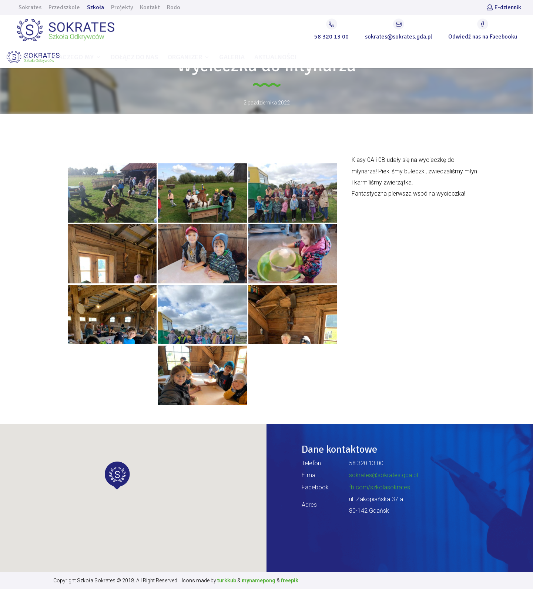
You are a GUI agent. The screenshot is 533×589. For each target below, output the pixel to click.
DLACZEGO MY (72, 57)
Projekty (122, 7)
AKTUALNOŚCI (275, 57)
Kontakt (150, 7)
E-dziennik (508, 7)
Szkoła (95, 7)
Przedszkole (64, 7)
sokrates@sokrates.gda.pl (383, 475)
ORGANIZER (185, 57)
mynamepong (258, 580)
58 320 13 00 (366, 463)
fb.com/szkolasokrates (379, 487)
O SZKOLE (20, 57)
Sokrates (30, 7)
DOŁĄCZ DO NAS (134, 57)
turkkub (226, 580)
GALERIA (232, 57)
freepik (289, 580)
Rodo (173, 7)
